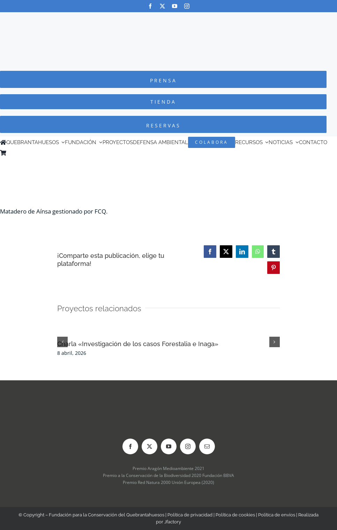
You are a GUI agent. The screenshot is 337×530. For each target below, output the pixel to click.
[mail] (207, 446)
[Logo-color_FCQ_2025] (168, 19)
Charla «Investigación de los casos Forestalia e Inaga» (137, 344)
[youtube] (174, 6)
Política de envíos (276, 514)
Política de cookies (235, 514)
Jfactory (172, 521)
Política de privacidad (189, 514)
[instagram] (186, 6)
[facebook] (150, 6)
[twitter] (162, 6)
